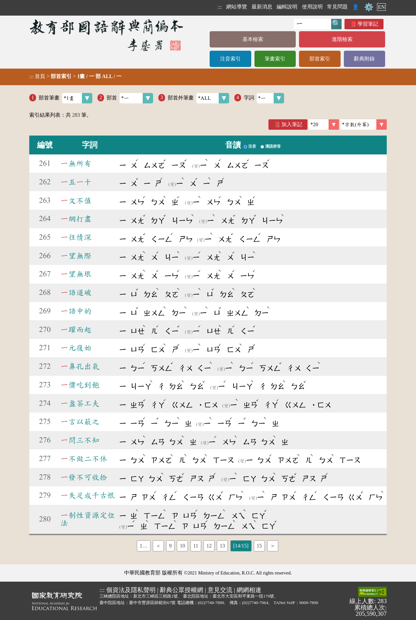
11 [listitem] (195, 545)
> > (75, 76)
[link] (363, 124)
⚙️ (369, 7)
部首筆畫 (65, 98)
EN (381, 7)
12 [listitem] (209, 545)
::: (219, 7)
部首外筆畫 (198, 98)
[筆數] (324, 124)
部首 (130, 98)
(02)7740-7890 (211, 602)
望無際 (76, 256)
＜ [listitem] (158, 545)
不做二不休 (83, 459)
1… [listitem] (144, 545)
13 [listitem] (222, 545)
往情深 (76, 237)
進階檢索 (342, 39)
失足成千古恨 (87, 495)
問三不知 (79, 440)
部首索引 (319, 58)
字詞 (264, 98)
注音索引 (230, 58)
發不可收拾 (83, 477)
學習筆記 (368, 24)
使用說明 (312, 6)
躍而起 (76, 330)
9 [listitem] (170, 545)
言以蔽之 (79, 422)
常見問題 (337, 6)
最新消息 (262, 6)
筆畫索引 (275, 58)
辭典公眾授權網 (181, 590)
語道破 (76, 293)
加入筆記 (291, 124)
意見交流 (220, 590)
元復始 (76, 348)
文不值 (76, 200)
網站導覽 (236, 6)
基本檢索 (252, 39)
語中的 (76, 311)
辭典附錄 (364, 58)
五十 (76, 182)
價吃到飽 (79, 385)
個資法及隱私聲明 (131, 590)
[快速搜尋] (312, 24)
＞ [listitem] (272, 545)
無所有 (76, 163)
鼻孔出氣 (79, 366)
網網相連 (249, 590)
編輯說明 (287, 6)
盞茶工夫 (79, 403)
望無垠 (76, 274)
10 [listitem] (182, 545)
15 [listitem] (259, 545)
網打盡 (76, 219)
